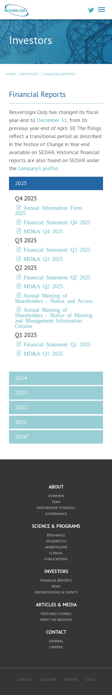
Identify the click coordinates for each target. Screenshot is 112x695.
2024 (21, 378)
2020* (22, 436)
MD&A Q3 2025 (43, 258)
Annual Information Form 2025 (48, 210)
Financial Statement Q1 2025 (57, 344)
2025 (21, 183)
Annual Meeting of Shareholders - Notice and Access (54, 297)
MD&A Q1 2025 (43, 353)
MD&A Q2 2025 (43, 286)
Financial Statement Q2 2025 (57, 277)
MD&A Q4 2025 (43, 231)
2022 (21, 407)
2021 (21, 422)
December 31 (52, 120)
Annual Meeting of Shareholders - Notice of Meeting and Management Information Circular (53, 317)
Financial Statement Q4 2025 (57, 222)
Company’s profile (38, 168)
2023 (21, 392)
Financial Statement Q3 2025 (57, 249)
